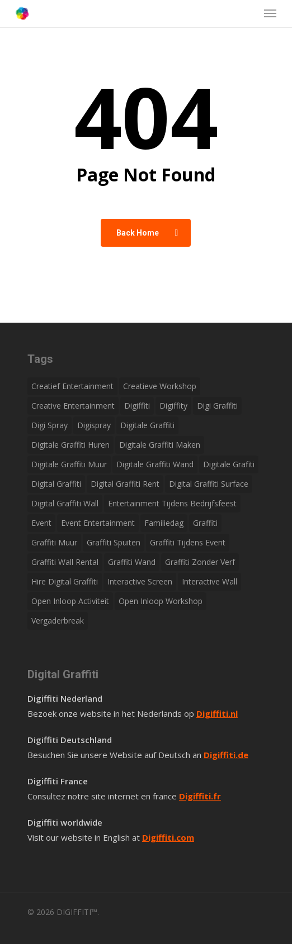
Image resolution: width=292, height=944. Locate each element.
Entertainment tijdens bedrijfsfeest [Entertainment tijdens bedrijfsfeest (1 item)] (172, 503)
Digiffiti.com (168, 837)
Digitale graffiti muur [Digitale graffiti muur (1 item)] (69, 464)
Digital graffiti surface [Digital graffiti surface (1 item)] (208, 483)
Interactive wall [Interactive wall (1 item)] (209, 581)
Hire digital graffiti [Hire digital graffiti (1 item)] (64, 581)
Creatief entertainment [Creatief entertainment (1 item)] (72, 386)
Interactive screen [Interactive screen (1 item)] (139, 581)
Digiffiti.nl (217, 713)
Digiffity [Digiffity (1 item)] (173, 405)
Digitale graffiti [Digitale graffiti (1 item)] (147, 425)
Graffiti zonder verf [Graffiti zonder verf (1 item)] (200, 562)
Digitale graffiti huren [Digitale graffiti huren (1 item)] (70, 444)
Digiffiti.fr (200, 796)
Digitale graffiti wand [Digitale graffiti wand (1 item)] (155, 464)
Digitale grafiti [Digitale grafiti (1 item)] (229, 464)
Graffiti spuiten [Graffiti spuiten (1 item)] (113, 542)
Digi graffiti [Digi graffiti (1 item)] (217, 405)
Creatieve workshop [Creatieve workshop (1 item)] (159, 386)
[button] (270, 13)
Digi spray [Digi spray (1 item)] (49, 425)
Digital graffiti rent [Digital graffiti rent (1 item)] (125, 483)
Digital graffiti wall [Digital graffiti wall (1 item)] (64, 503)
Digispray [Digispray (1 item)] (94, 425)
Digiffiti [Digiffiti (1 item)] (137, 405)
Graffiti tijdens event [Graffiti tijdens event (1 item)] (187, 542)
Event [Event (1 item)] (41, 522)
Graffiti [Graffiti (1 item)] (205, 522)
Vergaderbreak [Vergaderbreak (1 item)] (57, 620)
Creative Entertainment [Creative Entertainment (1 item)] (73, 405)
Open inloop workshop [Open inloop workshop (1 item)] (160, 601)
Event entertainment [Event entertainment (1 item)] (98, 522)
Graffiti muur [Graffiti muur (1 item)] (54, 542)
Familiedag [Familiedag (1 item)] (163, 522)
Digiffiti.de (226, 754)
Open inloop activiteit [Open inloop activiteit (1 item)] (70, 601)
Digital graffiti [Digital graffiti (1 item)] (56, 483)
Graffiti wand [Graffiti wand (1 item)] (132, 562)
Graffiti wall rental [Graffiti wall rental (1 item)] (64, 562)
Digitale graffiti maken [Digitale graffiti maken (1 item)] (159, 444)
